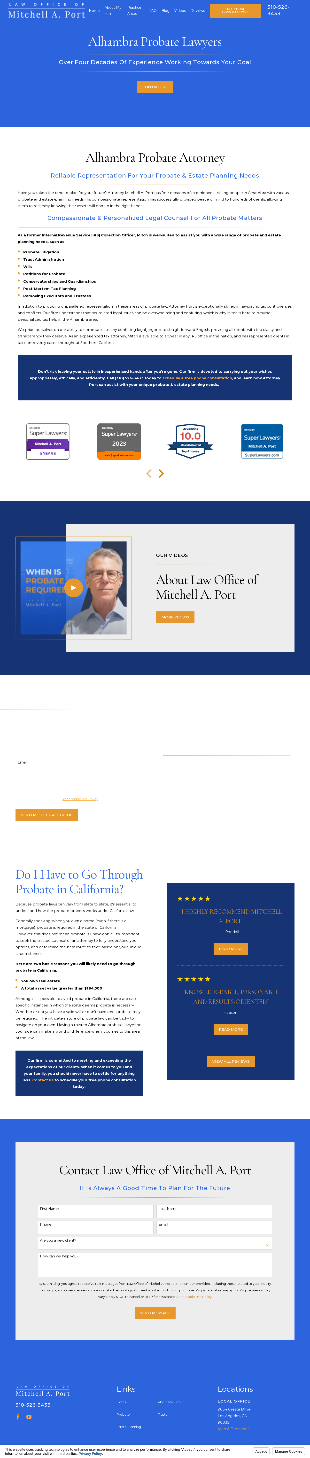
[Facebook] (18, 1416)
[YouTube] (28, 1416)
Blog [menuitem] (166, 10)
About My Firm (169, 1402)
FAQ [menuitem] (153, 10)
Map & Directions (233, 1429)
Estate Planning (129, 1427)
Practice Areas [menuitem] (134, 10)
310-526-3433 (33, 1405)
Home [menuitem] (94, 10)
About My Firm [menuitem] (113, 10)
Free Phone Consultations (235, 10)
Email (15, 762)
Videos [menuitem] (180, 10)
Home (122, 1402)
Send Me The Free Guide (39, 815)
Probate (123, 1414)
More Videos (182, 617)
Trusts (162, 1414)
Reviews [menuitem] (198, 10)
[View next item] (161, 473)
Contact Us (155, 87)
